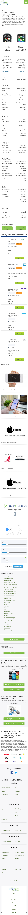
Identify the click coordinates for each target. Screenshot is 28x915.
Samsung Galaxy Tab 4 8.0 (10, 593)
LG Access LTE (7, 626)
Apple (3, 809)
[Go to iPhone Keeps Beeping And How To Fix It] (14, 483)
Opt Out (14, 912)
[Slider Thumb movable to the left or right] (7, 545)
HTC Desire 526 (7, 624)
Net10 (16, 794)
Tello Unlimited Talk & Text (13, 265)
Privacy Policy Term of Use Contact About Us (14, 901)
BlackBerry (18, 809)
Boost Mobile (18, 798)
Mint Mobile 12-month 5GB (14, 240)
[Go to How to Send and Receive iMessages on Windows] (14, 404)
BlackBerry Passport (8, 630)
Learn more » (5, 71)
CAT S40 (6, 615)
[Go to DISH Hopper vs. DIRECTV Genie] (14, 457)
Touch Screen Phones (5, 857)
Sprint (3, 791)
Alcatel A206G (7, 628)
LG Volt (5, 604)
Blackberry (18, 869)
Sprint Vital (6, 576)
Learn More (14, 639)
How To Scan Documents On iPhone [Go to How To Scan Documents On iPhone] (9, 442)
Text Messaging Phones (19, 857)
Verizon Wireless (5, 787)
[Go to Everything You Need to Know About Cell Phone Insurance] (14, 378)
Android (3, 869)
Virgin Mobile (4, 794)
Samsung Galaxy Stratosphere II (11, 586)
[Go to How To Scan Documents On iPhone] (14, 430)
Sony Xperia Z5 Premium (9, 617)
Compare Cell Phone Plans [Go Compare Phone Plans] (14, 684)
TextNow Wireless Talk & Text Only (13, 289)
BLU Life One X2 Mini (9, 619)
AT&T (16, 787)
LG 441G (6, 622)
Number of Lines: (14, 525)
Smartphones (5, 852)
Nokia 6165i (6, 606)
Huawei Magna (7, 580)
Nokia (16, 815)
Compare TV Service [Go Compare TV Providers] (14, 719)
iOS (2, 873)
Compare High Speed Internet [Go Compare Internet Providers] (14, 723)
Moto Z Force (7, 597)
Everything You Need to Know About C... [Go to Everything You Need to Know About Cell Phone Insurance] (9, 389)
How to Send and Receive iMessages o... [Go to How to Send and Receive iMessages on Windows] (10, 416)
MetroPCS (4, 798)
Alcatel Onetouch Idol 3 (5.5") (10, 587)
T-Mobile (17, 791)
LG (16, 812)
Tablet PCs (18, 830)
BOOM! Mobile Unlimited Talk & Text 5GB (13, 341)
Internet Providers (6, 841)
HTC (2, 812)
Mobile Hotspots (5, 830)
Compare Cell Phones (5, 4)
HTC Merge (6, 609)
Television (17, 841)
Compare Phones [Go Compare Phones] (14, 689)
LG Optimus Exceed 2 (9, 589)
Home (14, 893)
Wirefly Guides (14, 880)
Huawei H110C (7, 611)
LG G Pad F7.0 (7, 598)
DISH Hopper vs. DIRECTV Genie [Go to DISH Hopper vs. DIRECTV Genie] (8, 468)
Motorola (3, 815)
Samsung (4, 819)
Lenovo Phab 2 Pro (8, 578)
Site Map (14, 909)
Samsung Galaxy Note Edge (10, 584)
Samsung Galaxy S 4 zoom (10, 591)
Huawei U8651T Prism (9, 613)
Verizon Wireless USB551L (10, 600)
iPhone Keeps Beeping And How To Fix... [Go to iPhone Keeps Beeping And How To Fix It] (9, 495)
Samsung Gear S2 (8, 620)
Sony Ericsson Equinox (9, 595)
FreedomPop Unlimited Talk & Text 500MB (13, 315)
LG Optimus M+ (7, 607)
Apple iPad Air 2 (7, 602)
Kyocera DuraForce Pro (9, 582)
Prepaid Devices (19, 852)
